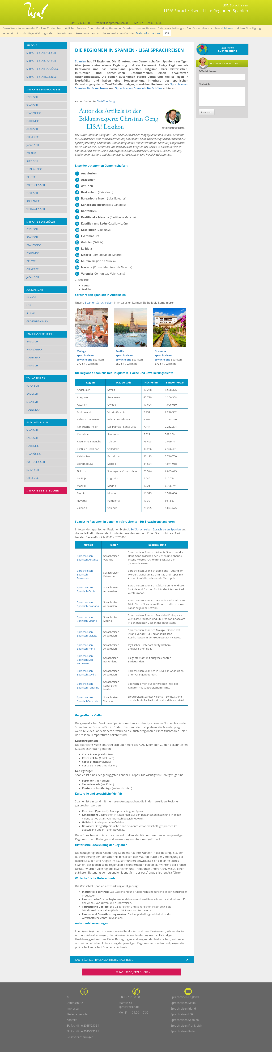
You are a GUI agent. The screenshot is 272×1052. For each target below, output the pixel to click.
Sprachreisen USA (182, 1014)
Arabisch (32, 129)
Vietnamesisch (36, 209)
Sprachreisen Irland (183, 1008)
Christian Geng (106, 101)
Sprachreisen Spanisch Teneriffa (88, 685)
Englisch (32, 97)
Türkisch (32, 193)
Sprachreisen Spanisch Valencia (88, 699)
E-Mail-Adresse (207, 71)
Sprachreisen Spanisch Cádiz (86, 589)
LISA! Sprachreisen (140, 529)
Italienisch (34, 121)
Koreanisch (34, 201)
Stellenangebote (77, 1014)
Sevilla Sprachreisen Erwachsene (124, 355)
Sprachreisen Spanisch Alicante (87, 557)
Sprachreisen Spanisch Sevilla (86, 672)
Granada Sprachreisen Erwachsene (163, 355)
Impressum (74, 1008)
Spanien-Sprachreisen (99, 303)
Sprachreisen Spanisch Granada (88, 603)
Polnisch (32, 153)
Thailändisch (35, 169)
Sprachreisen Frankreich (186, 1025)
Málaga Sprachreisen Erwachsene (85, 355)
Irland (31, 313)
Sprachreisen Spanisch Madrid (87, 618)
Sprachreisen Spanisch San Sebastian (85, 659)
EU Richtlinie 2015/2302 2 (83, 1031)
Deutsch (32, 177)
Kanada (31, 297)
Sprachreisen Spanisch (41, 60)
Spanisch (32, 105)
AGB (69, 997)
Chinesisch (33, 137)
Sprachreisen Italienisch (42, 76)
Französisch (35, 113)
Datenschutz (75, 1003)
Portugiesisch (36, 185)
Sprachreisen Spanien (167, 529)
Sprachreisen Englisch (41, 52)
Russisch (32, 161)
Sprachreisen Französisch (43, 68)
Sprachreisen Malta (183, 1003)
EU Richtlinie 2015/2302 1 (83, 1025)
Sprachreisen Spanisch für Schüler (138, 88)
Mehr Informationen (149, 33)
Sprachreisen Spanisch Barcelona (85, 574)
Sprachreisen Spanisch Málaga (87, 633)
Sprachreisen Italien (183, 1031)
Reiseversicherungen (80, 1037)
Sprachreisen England (185, 997)
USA (29, 305)
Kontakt (72, 1020)
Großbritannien (38, 321)
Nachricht (205, 84)
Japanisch (33, 145)
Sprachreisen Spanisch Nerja (86, 646)
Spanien (80, 61)
